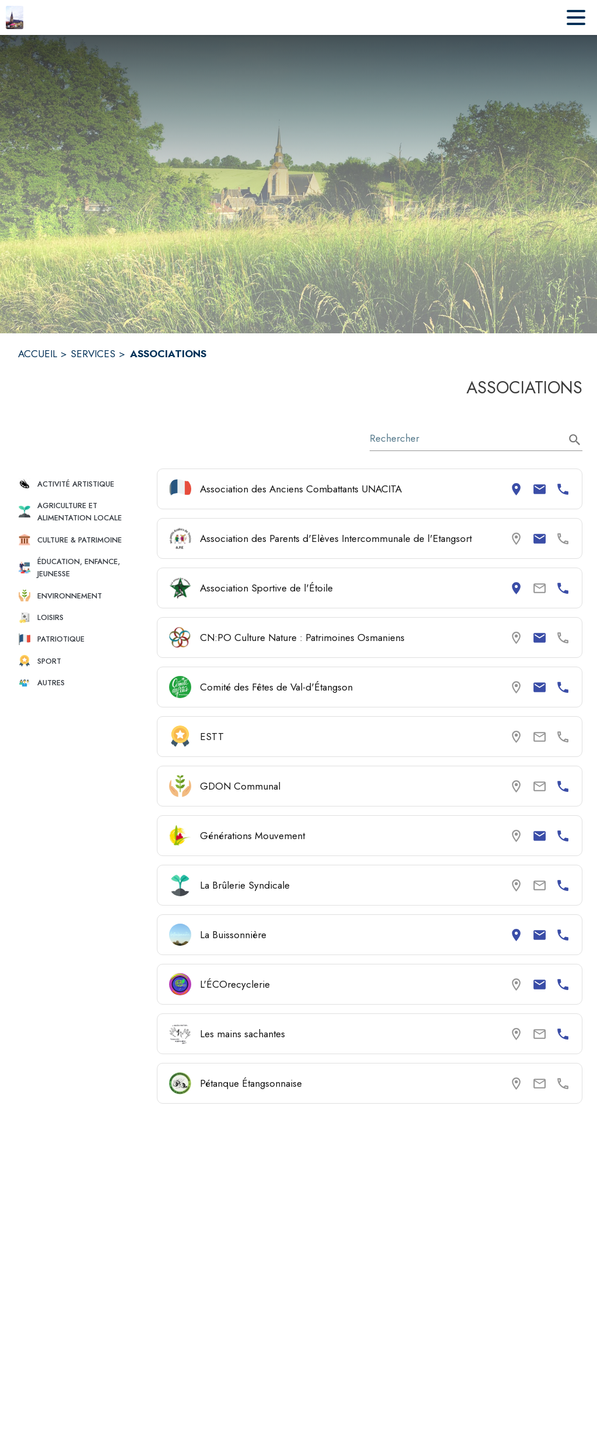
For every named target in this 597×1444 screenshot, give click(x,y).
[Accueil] (14, 17)
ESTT (212, 737)
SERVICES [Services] (93, 354)
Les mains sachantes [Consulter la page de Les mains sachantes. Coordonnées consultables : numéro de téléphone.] (242, 1034)
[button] (83, 484)
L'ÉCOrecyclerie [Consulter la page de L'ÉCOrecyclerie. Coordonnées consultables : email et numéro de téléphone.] (235, 984)
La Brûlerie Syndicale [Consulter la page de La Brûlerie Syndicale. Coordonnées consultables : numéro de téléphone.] (245, 885)
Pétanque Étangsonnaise (251, 1083)
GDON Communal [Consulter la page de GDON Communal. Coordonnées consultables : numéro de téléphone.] (240, 786)
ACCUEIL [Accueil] (37, 354)
